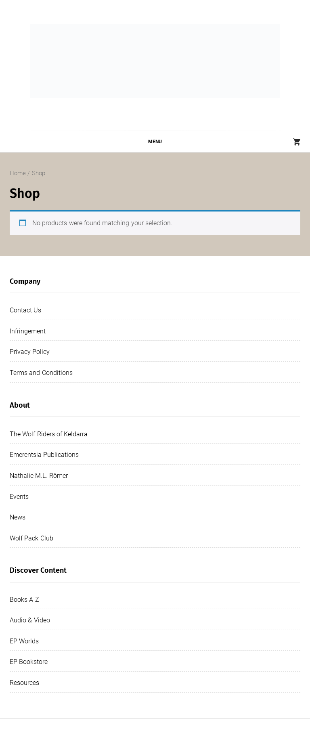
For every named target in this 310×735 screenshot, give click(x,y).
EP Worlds (24, 641)
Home (18, 173)
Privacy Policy (30, 352)
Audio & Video (30, 620)
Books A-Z (24, 599)
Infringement (28, 331)
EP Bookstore (29, 662)
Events (19, 496)
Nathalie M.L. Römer (39, 476)
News (17, 517)
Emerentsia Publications (44, 455)
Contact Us (25, 310)
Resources (24, 683)
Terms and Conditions (41, 373)
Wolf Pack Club (31, 538)
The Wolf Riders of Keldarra (49, 434)
